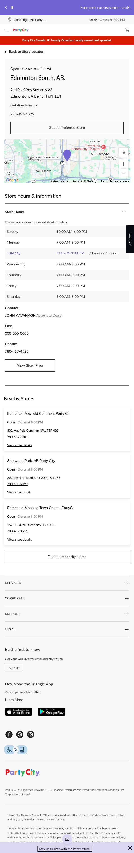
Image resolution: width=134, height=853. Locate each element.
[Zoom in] (123, 163)
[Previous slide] (6, 7)
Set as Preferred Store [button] (67, 128)
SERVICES (67, 583)
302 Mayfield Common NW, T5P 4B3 (33, 430)
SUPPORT (67, 614)
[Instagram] (30, 734)
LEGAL (67, 629)
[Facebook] (9, 734)
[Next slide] (128, 7)
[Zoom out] (123, 173)
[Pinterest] (19, 734)
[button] (67, 155)
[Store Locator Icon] (10, 19)
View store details (19, 445)
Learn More (14, 699)
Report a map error (119, 181)
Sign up (14, 668)
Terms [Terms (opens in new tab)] (104, 181)
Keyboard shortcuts (60, 181)
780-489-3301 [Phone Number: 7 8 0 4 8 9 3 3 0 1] (17, 437)
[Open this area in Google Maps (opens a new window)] (12, 180)
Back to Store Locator (26, 51)
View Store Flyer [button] (30, 365)
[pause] (12, 7)
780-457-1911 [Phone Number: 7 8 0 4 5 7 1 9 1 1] (17, 531)
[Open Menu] (7, 30)
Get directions (24, 105)
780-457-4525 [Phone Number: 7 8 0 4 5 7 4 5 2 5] (22, 114)
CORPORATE (67, 598)
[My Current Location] (123, 152)
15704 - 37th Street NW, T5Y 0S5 (30, 525)
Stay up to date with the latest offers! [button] (64, 849)
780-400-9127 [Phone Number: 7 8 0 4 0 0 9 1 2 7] (17, 484)
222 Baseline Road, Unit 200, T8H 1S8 (33, 478)
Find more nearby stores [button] (67, 557)
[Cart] (127, 30)
